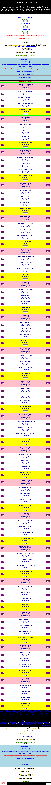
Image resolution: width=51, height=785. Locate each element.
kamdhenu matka (18, 714)
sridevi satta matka (4, 716)
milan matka (4, 713)
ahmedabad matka (11, 714)
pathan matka (47, 710)
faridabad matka (18, 712)
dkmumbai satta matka (21, 723)
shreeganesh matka (39, 711)
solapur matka (33, 711)
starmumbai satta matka (29, 721)
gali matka (31, 710)
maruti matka (2, 711)
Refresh (25, 20)
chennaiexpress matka (26, 712)
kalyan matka (34, 714)
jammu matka (24, 714)
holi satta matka (48, 720)
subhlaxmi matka (36, 710)
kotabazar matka (32, 715)
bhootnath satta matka (15, 720)
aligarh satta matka (37, 721)
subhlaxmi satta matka (34, 716)
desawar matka (27, 711)
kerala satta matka (38, 715)
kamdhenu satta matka (23, 722)
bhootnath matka (33, 712)
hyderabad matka (46, 713)
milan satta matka (41, 720)
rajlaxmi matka (26, 713)
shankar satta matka (46, 715)
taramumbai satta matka (16, 719)
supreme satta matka (5, 722)
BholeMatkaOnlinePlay (3, 783)
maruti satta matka (6, 717)
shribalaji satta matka (19, 716)
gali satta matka (26, 716)
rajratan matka (14, 713)
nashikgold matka (11, 715)
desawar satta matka (39, 717)
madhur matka (14, 711)
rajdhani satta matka (12, 721)
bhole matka (29, 714)
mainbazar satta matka (39, 723)
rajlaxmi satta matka (20, 721)
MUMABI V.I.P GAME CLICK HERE (25, 41)
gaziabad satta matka (36, 719)
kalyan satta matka (45, 722)
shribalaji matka (25, 710)
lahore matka (48, 712)
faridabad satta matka (44, 719)
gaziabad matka (12, 712)
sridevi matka (14, 710)
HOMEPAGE (25, 781)
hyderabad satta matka (46, 721)
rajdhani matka (20, 713)
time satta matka (42, 716)
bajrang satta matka (4, 723)
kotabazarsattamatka (27, 724)
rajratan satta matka (4, 721)
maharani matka (21, 711)
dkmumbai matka (3, 715)
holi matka (9, 713)
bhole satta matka (38, 722)
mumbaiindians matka (4, 712)
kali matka (20, 710)
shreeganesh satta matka (6, 719)
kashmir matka (46, 714)
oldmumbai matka (24, 715)
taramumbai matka (47, 711)
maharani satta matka (31, 717)
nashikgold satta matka (30, 723)
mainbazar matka (18, 715)
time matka (42, 710)
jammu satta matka (31, 722)
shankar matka (9, 710)
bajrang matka (40, 714)
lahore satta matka (33, 720)
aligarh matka (39, 713)
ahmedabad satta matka (13, 722)
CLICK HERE (25, 42)
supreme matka (4, 714)
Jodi (3, 86)
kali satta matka (12, 716)
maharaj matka (8, 711)
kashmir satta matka (12, 723)
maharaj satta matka (14, 717)
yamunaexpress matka (41, 712)
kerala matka (3, 710)
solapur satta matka (47, 717)
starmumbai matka (33, 713)
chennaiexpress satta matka (5, 720)
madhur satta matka (22, 717)
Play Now (25, 88)
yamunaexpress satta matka (25, 720)
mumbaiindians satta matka (26, 719)
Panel (48, 86)
